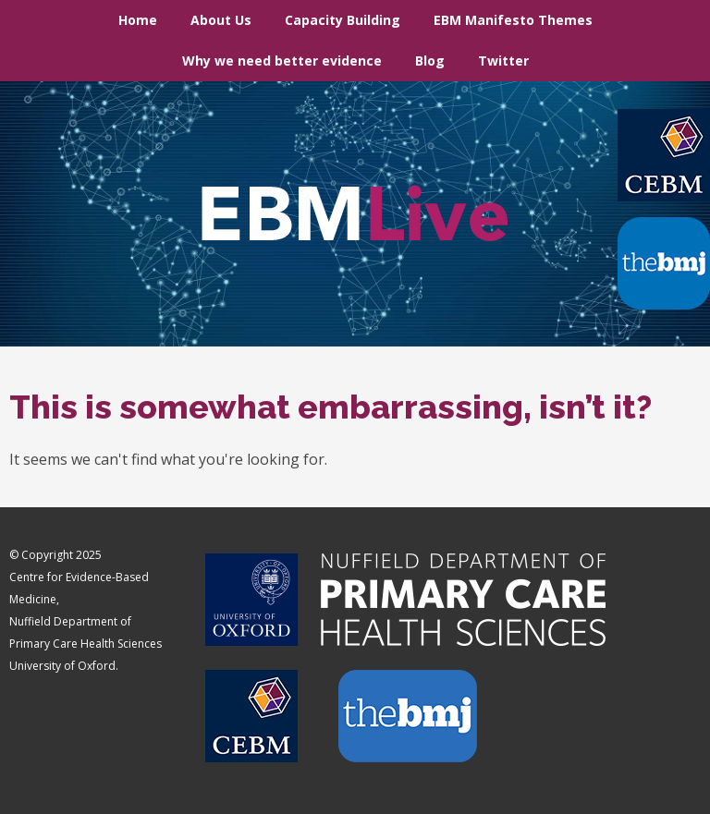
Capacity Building (342, 20)
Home (137, 20)
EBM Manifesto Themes (513, 20)
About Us (220, 20)
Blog (430, 60)
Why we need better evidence (282, 60)
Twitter (503, 60)
